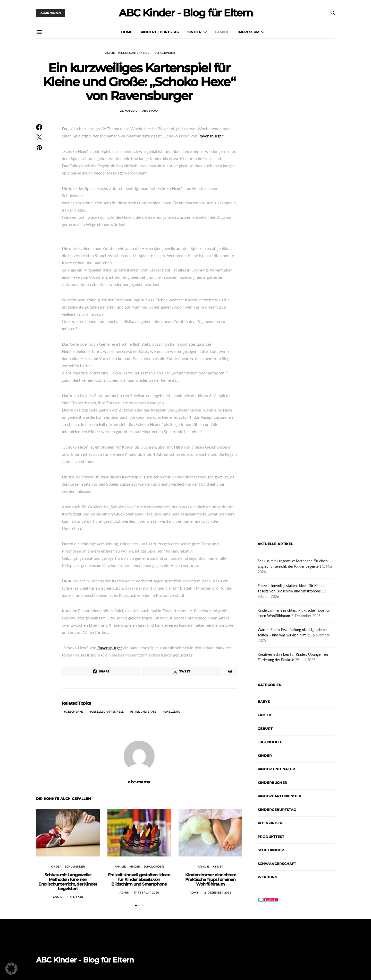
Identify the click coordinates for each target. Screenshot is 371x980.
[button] (136, 905)
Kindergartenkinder (134, 53)
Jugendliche (271, 742)
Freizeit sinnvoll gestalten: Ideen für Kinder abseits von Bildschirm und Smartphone (139, 879)
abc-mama (150, 110)
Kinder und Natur (276, 769)
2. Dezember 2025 (217, 892)
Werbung (267, 877)
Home (126, 32)
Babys (264, 701)
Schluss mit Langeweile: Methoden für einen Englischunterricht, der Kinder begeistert (67, 881)
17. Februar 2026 (146, 892)
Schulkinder (165, 53)
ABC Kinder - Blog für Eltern (185, 13)
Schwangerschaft (277, 864)
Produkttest (271, 837)
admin (57, 897)
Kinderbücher (272, 783)
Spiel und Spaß (144, 711)
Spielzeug (172, 711)
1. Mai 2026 (75, 897)
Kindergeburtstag (160, 32)
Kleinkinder (270, 823)
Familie (222, 32)
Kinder (194, 32)
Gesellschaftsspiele (107, 711)
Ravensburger (210, 135)
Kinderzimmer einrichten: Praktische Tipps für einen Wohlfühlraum (210, 879)
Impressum (248, 32)
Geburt (265, 729)
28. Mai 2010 (128, 110)
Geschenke (74, 711)
